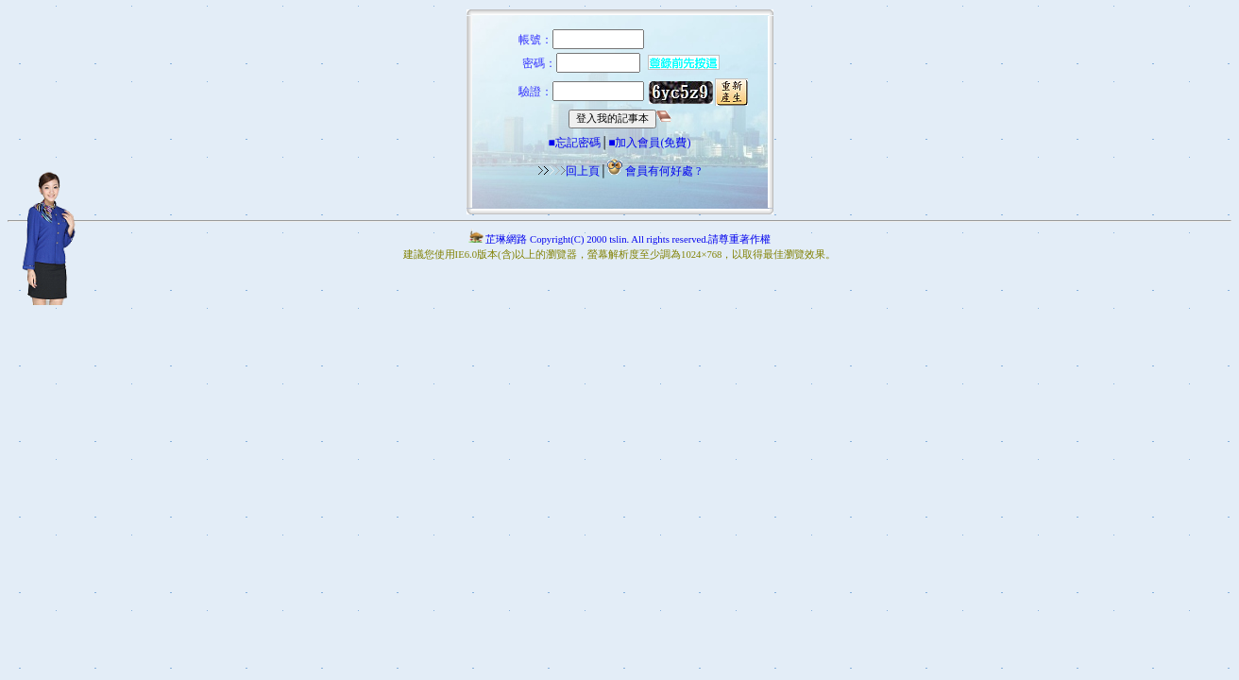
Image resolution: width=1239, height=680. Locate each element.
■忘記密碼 (574, 142)
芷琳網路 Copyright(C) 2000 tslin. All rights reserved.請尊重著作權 (619, 239)
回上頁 (569, 171)
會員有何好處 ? (663, 171)
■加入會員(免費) (649, 142)
